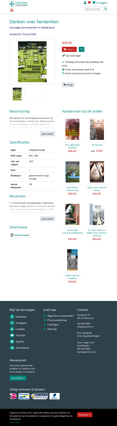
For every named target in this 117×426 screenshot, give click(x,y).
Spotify (17, 341)
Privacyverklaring (55, 320)
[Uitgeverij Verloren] (19, 3)
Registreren (85, 2)
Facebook (18, 317)
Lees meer (15, 422)
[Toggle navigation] (12, 10)
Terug (68, 84)
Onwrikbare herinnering (72, 189)
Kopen (68, 49)
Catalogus (51, 324)
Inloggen (101, 2)
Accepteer (84, 414)
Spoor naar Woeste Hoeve (96, 189)
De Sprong (97, 144)
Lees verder (47, 133)
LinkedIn (17, 329)
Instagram (18, 323)
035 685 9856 (83, 323)
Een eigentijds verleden (72, 146)
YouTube (17, 335)
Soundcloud (19, 348)
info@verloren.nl (85, 326)
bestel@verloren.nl (86, 352)
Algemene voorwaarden (58, 316)
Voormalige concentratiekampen (72, 231)
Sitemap (50, 329)
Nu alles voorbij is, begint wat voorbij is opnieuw (97, 232)
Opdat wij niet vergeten (72, 277)
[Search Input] (96, 9)
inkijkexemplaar (22, 235)
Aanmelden (17, 378)
